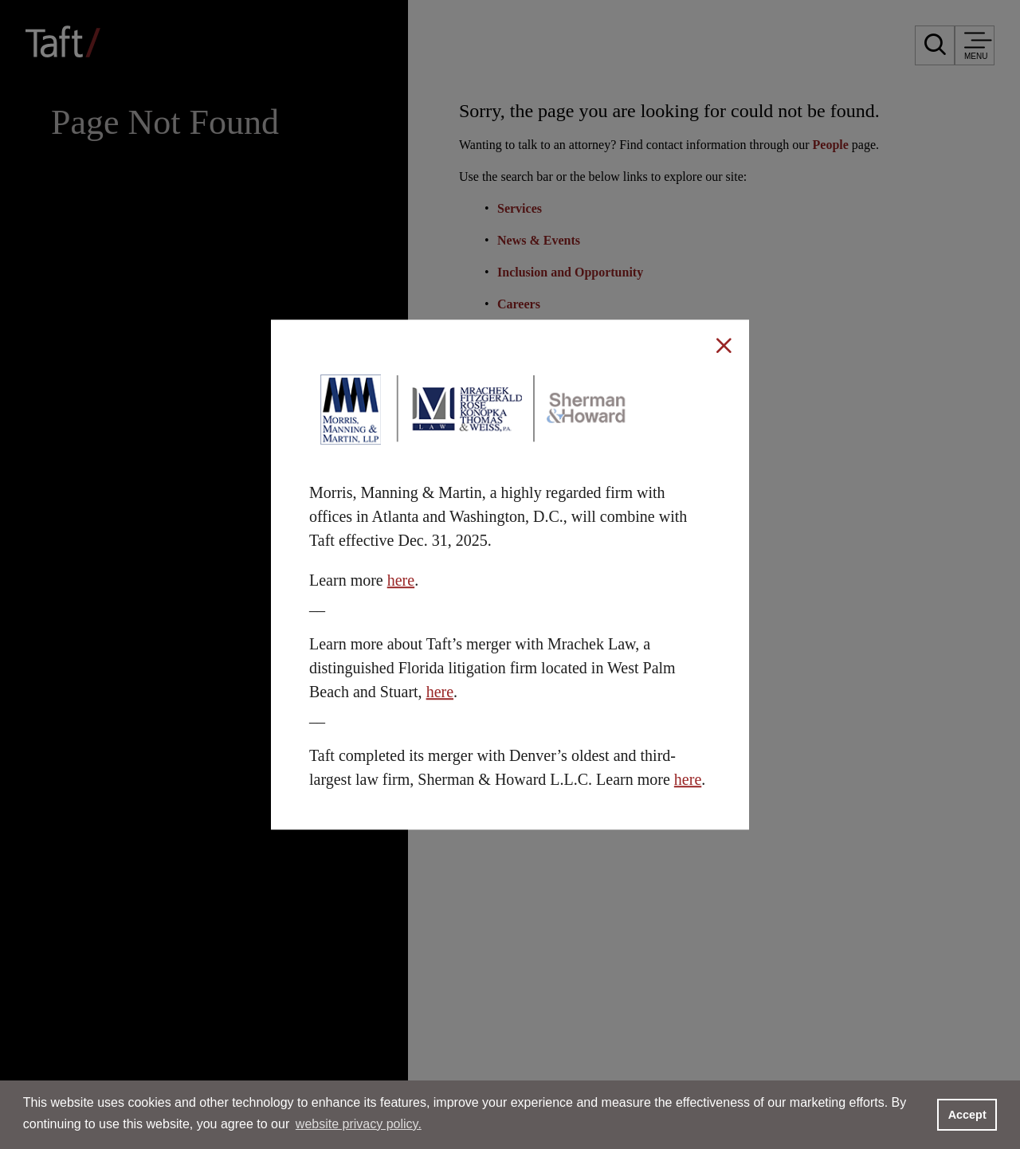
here (400, 580)
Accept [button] (967, 1114)
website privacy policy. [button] (359, 1124)
